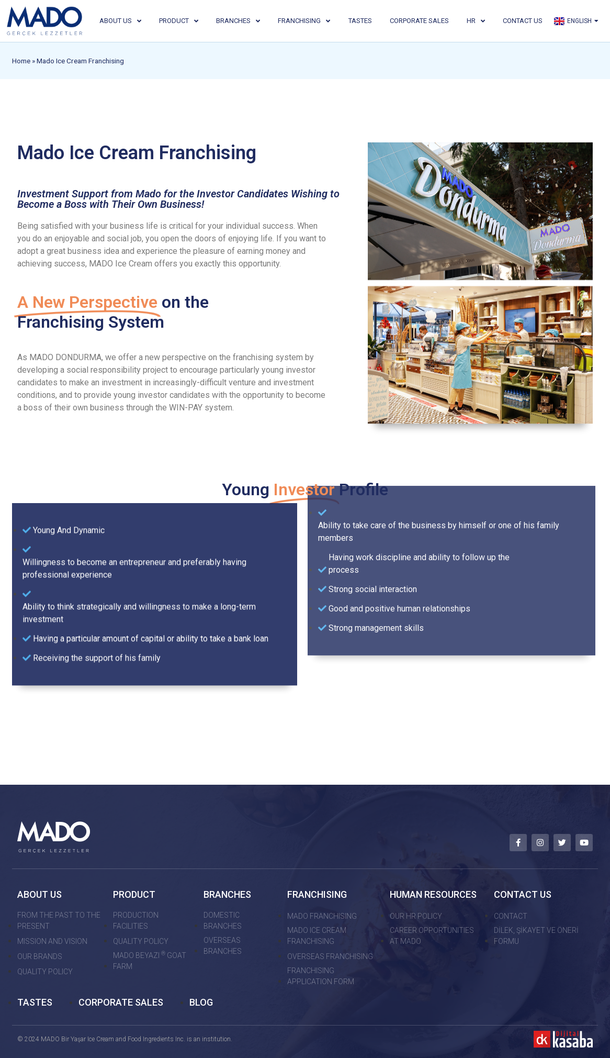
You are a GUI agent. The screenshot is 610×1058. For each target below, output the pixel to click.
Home (21, 61)
